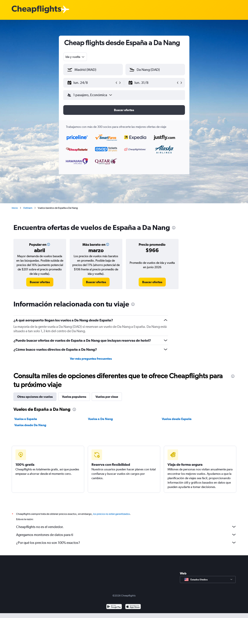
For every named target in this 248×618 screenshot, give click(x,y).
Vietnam (27, 207)
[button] (91, 82)
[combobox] (75, 56)
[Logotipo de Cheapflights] (36, 9)
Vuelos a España (25, 419)
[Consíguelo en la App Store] (133, 607)
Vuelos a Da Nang (100, 419)
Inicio (15, 207)
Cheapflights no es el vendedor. (126, 526)
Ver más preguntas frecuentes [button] (91, 358)
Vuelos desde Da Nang (30, 425)
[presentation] (174, 228)
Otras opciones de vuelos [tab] (35, 396)
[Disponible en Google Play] (114, 607)
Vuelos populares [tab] (74, 396)
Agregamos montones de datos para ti (126, 534)
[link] (39, 282)
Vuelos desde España (177, 419)
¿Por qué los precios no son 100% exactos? (126, 542)
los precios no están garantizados (111, 513)
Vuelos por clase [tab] (106, 396)
